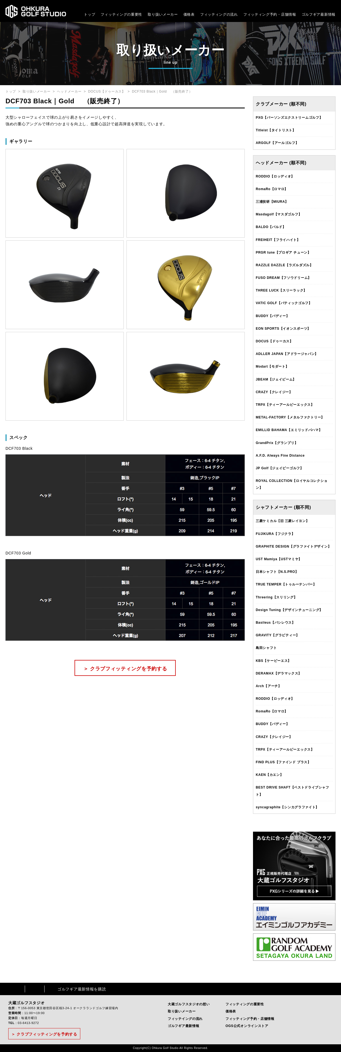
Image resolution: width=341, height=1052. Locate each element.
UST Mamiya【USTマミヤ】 (279, 559)
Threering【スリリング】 (276, 597)
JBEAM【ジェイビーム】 (276, 379)
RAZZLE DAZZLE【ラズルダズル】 (284, 265)
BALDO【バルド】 (271, 227)
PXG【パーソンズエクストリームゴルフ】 (289, 118)
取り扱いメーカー (163, 14)
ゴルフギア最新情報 (319, 14)
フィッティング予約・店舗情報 (250, 1019)
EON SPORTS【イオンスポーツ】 (283, 329)
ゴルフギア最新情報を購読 (81, 989)
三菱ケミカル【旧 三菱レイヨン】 (282, 521)
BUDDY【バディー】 (272, 316)
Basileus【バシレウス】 (275, 622)
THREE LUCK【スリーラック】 (281, 290)
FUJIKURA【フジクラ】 (275, 534)
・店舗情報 (286, 14)
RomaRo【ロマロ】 (272, 189)
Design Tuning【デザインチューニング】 (289, 610)
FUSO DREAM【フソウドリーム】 (283, 278)
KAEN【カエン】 (269, 775)
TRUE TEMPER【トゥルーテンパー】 (286, 584)
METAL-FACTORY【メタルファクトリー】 (290, 417)
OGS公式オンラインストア (247, 1026)
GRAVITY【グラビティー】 (277, 635)
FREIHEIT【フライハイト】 (278, 240)
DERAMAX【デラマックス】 (279, 673)
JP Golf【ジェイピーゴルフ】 (280, 468)
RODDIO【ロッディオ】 (275, 176)
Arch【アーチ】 (269, 686)
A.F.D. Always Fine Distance (280, 455)
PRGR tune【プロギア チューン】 (283, 252)
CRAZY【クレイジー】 (274, 392)
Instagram (34, 989)
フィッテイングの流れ (185, 1019)
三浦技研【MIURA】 (272, 202)
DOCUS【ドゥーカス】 (106, 91)
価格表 (189, 14)
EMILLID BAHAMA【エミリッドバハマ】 (289, 430)
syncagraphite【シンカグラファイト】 (287, 807)
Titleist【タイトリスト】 (276, 130)
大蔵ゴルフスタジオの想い (189, 1004)
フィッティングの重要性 (121, 14)
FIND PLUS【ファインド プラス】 (283, 762)
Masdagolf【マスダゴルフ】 (279, 214)
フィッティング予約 (269, 14)
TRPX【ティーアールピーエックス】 (285, 405)
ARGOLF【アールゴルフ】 (277, 143)
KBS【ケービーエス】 (273, 661)
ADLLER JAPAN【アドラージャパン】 (287, 354)
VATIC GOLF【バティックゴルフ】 (284, 303)
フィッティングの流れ (219, 14)
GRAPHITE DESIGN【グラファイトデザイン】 (293, 546)
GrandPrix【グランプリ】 (277, 443)
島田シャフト (266, 648)
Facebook (15, 989)
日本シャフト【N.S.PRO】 (277, 572)
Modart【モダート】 (272, 366)
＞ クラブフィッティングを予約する (125, 668)
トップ (89, 14)
